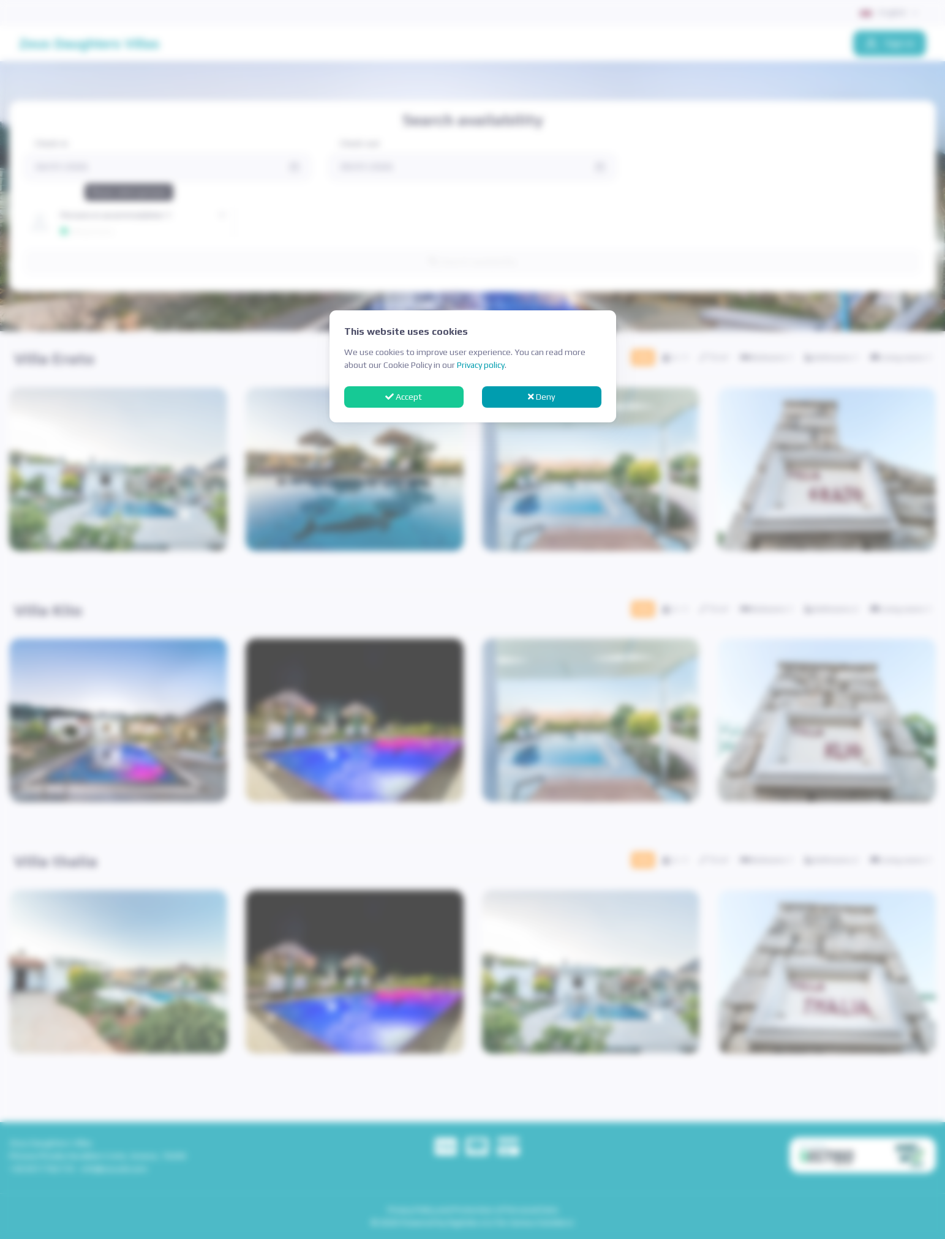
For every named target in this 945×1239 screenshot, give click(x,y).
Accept (403, 397)
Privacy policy (481, 365)
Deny (541, 397)
